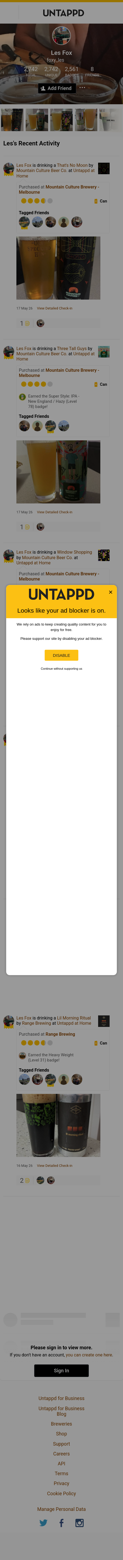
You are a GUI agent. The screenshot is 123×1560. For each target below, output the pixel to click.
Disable (61, 655)
